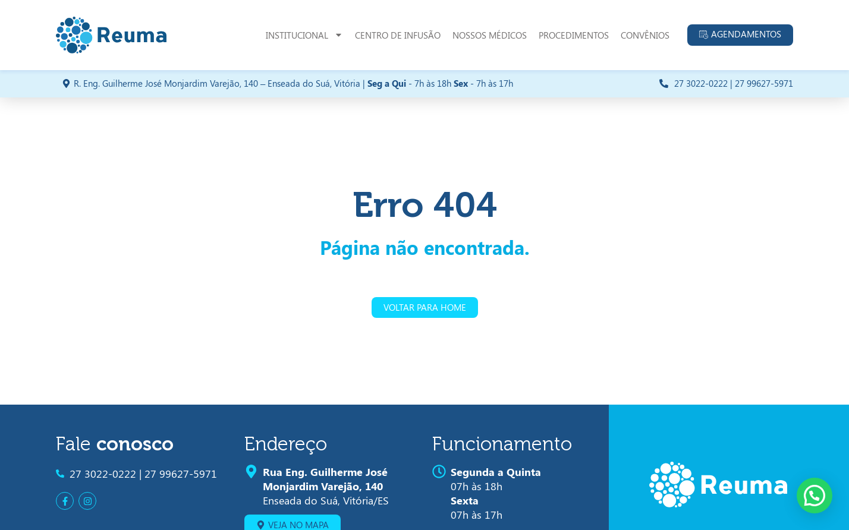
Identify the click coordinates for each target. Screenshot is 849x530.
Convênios (645, 35)
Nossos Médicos (489, 35)
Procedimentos (574, 35)
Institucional (304, 34)
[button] (814, 495)
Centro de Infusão (398, 35)
